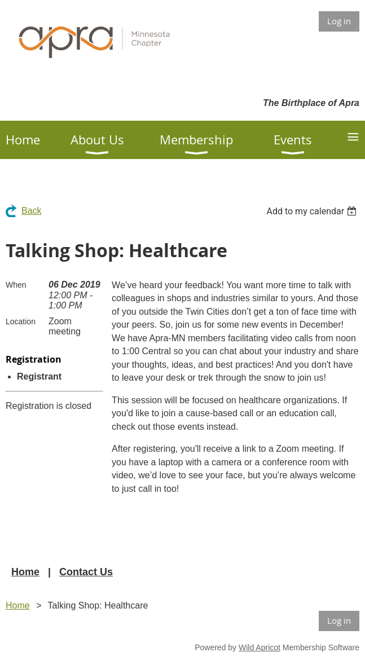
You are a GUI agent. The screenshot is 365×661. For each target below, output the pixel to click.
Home (25, 572)
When (16, 284)
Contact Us (86, 572)
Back (31, 210)
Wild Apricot (259, 647)
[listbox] (312, 211)
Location (21, 321)
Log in (339, 21)
